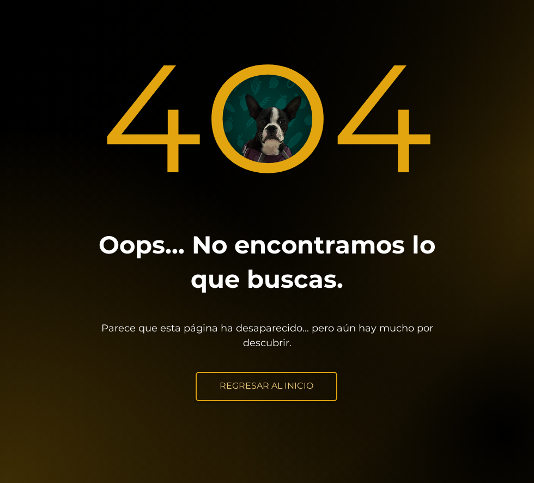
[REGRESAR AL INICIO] (266, 386)
